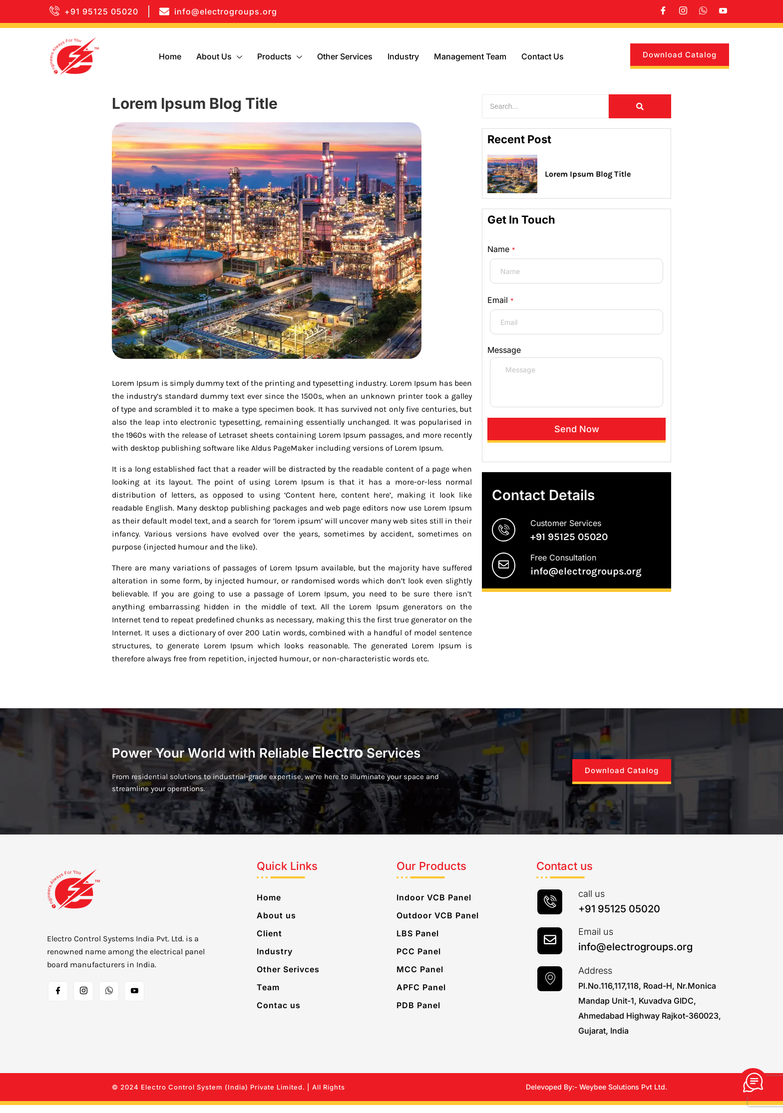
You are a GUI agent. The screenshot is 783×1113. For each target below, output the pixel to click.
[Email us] (549, 948)
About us (219, 56)
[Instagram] (683, 11)
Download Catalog (680, 54)
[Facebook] (663, 11)
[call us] (549, 909)
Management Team (470, 56)
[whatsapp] (703, 11)
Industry (403, 56)
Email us (595, 939)
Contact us (542, 56)
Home (170, 56)
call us (591, 901)
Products (279, 56)
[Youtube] (723, 11)
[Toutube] (134, 999)
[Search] (545, 106)
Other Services (345, 56)
